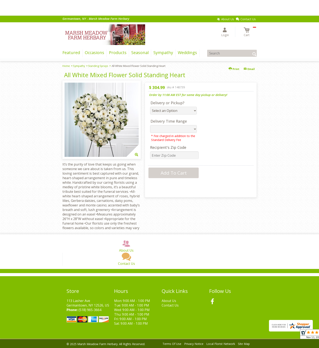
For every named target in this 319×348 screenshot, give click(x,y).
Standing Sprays (98, 66)
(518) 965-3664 (90, 310)
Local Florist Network (220, 344)
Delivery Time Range (169, 121)
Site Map (244, 344)
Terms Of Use (171, 344)
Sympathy (79, 66)
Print (234, 69)
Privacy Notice (193, 344)
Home (66, 66)
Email (249, 69)
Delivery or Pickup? (167, 102)
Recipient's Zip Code (168, 147)
